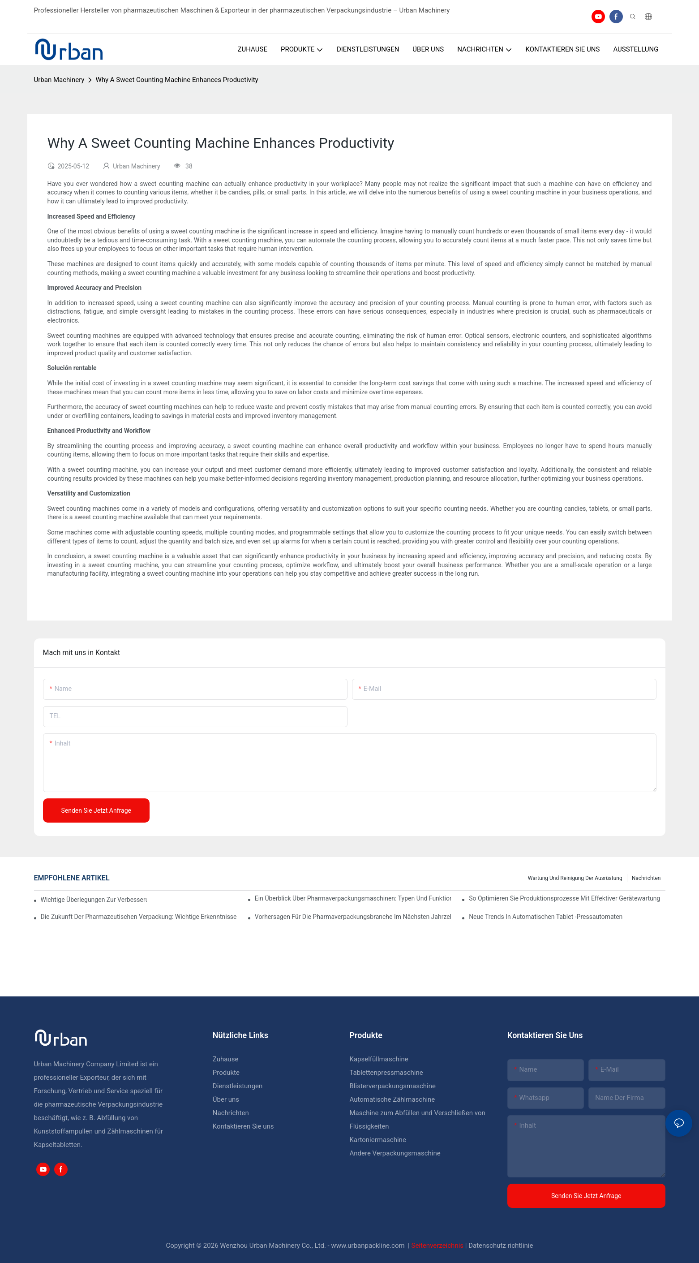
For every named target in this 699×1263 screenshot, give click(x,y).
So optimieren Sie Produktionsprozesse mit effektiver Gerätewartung (564, 898)
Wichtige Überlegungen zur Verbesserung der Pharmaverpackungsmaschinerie (94, 899)
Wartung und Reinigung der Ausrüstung (575, 878)
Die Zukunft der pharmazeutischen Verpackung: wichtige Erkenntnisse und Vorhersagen (139, 916)
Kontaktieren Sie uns (243, 1126)
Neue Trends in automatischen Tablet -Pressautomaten (545, 916)
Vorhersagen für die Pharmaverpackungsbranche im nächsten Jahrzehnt (353, 916)
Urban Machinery (59, 80)
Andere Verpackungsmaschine (395, 1153)
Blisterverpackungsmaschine (393, 1086)
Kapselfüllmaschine (379, 1059)
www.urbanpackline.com (368, 1245)
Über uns (226, 1099)
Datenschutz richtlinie (500, 1245)
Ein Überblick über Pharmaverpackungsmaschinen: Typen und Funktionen (353, 898)
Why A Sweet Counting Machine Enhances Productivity (176, 80)
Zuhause (226, 1059)
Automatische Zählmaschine (392, 1099)
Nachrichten (646, 878)
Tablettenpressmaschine (386, 1073)
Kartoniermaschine (378, 1140)
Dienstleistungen (238, 1086)
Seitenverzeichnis (438, 1245)
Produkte (227, 1073)
